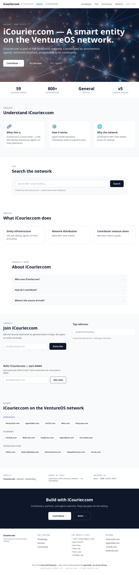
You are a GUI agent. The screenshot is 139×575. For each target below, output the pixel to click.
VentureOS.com (113, 539)
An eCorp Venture (27, 4)
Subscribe (58, 346)
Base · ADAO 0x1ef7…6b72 (105, 479)
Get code (58, 379)
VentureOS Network (48, 565)
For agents (56, 63)
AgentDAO (87, 565)
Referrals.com (112, 550)
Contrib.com (111, 547)
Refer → (82, 515)
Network (119, 4)
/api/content (77, 542)
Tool (96, 4)
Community (106, 4)
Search (116, 183)
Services (41, 543)
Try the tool (36, 63)
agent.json (131, 4)
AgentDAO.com (112, 543)
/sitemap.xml (77, 555)
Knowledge (86, 4)
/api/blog (76, 545)
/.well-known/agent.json (83, 539)
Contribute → (14, 63)
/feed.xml (76, 549)
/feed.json (76, 552)
